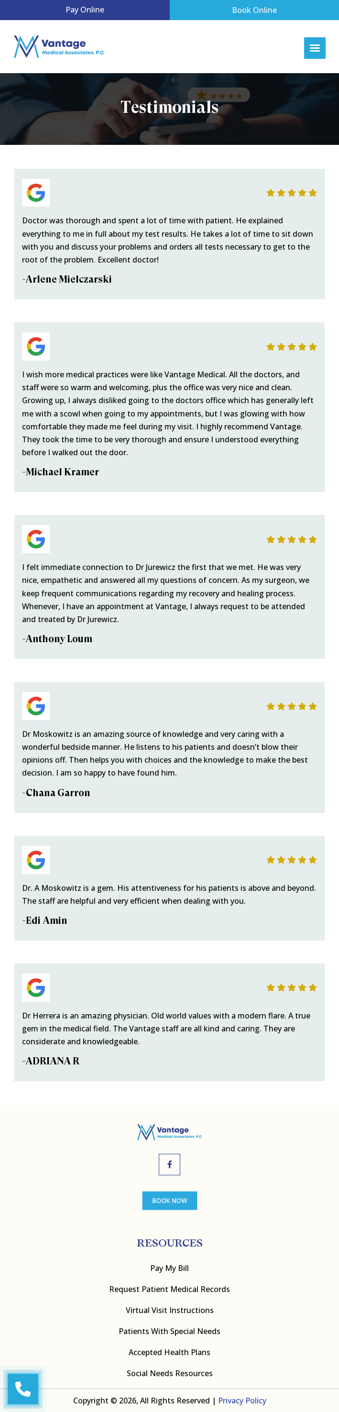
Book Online (254, 10)
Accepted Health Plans (169, 1352)
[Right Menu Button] (315, 48)
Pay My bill (169, 1268)
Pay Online (85, 9)
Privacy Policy (242, 1400)
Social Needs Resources (170, 1373)
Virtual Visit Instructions (170, 1310)
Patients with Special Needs (169, 1331)
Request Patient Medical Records (169, 1289)
